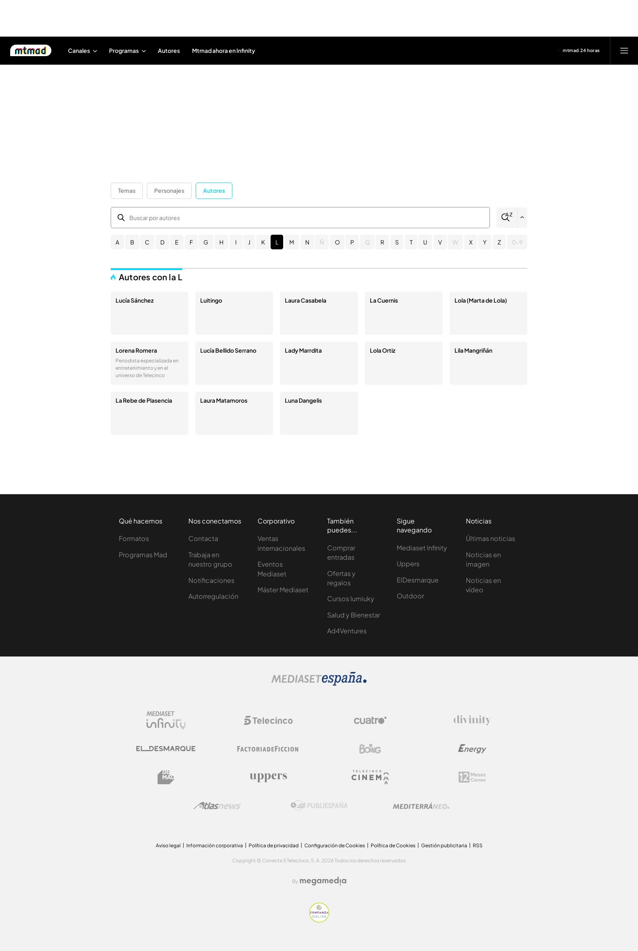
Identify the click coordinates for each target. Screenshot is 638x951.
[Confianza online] (319, 920)
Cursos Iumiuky (350, 598)
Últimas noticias (490, 538)
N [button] (307, 242)
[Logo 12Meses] (472, 777)
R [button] (382, 242)
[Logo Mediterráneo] (421, 806)
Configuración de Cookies (334, 845)
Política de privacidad (274, 845)
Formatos (134, 538)
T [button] (411, 242)
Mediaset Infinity (422, 547)
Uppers (408, 563)
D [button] (162, 242)
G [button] (205, 242)
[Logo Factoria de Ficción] (268, 749)
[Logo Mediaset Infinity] (166, 720)
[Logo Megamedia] (323, 881)
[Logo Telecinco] (268, 720)
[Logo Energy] (472, 749)
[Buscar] (506, 217)
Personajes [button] (169, 190)
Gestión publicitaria (444, 845)
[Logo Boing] (370, 749)
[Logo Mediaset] (319, 683)
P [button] (352, 242)
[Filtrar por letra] (522, 217)
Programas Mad (143, 554)
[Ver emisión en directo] (578, 50)
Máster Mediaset (283, 589)
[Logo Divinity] (472, 720)
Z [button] (499, 242)
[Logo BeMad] (166, 777)
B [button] (132, 242)
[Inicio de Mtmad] (31, 50)
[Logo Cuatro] (370, 720)
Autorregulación (213, 596)
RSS (478, 845)
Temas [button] (126, 190)
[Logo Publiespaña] (319, 806)
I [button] (236, 242)
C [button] (147, 242)
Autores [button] (214, 190)
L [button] (276, 242)
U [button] (425, 242)
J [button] (249, 242)
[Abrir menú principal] (624, 50)
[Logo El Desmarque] (165, 748)
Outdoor (410, 595)
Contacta (203, 538)
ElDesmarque (418, 580)
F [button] (191, 242)
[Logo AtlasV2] (217, 805)
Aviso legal (168, 845)
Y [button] (485, 242)
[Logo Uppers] (268, 777)
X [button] (470, 242)
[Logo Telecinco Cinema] (370, 777)
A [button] (117, 242)
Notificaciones (211, 580)
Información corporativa (214, 845)
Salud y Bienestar (353, 615)
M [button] (291, 242)
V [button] (440, 242)
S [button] (397, 242)
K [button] (263, 242)
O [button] (337, 242)
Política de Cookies (393, 845)
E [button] (177, 242)
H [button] (221, 242)
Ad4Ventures (347, 630)
